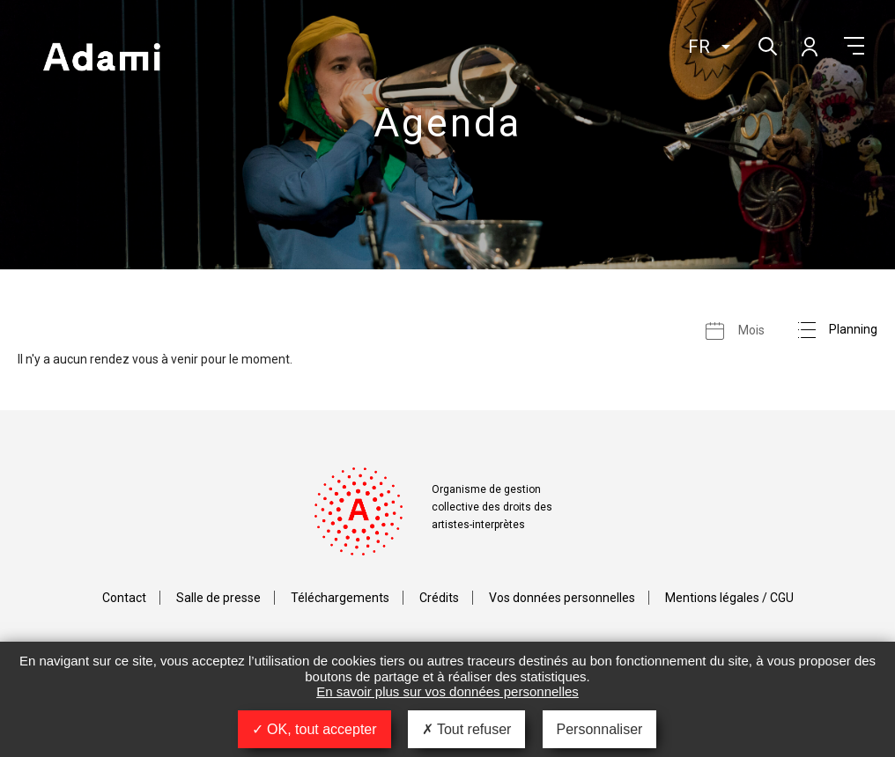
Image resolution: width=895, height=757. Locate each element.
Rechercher (765, 44)
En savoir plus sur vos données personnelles (447, 691)
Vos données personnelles (562, 598)
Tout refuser (467, 729)
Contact (124, 598)
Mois (751, 329)
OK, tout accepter (314, 729)
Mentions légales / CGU (729, 598)
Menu (854, 46)
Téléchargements (340, 598)
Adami (101, 59)
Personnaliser (600, 729)
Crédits (439, 598)
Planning (853, 329)
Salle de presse (218, 598)
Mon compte (808, 46)
